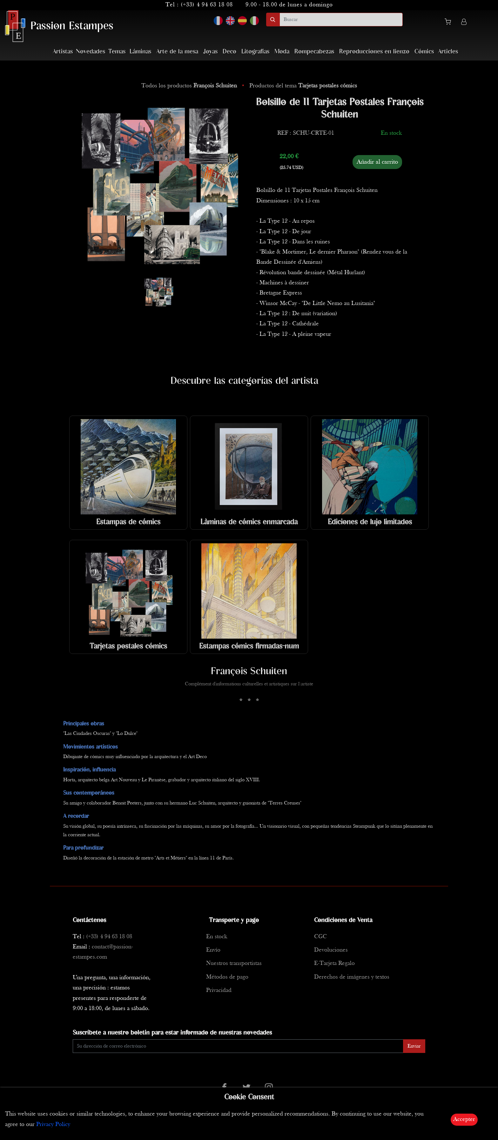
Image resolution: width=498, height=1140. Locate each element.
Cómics (424, 51)
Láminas (140, 51)
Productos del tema (303, 86)
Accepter (464, 1119)
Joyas (210, 51)
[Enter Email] (238, 1046)
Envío (213, 950)
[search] (341, 19)
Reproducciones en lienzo (374, 51)
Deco (229, 51)
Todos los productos (190, 86)
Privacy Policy (53, 1125)
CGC (320, 937)
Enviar (414, 1046)
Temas (116, 51)
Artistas (63, 51)
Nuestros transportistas (234, 963)
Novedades (90, 51)
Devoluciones (331, 950)
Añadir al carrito (377, 162)
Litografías (255, 51)
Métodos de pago (227, 977)
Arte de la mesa (177, 51)
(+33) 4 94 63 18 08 (207, 5)
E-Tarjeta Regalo (334, 963)
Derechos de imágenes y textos (351, 977)
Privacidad (219, 990)
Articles (448, 51)
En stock (216, 937)
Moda (281, 51)
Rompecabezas (314, 51)
